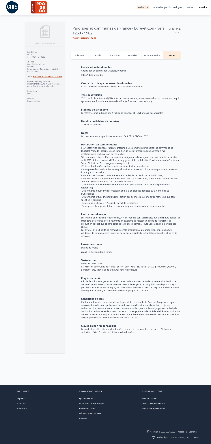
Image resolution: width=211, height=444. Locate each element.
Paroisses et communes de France (47, 76)
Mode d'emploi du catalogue (167, 7)
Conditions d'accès (87, 408)
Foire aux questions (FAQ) (90, 413)
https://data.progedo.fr (92, 74)
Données (132, 55)
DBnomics (21, 403)
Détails (97, 55)
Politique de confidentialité (153, 403)
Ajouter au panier (175, 30)
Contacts (83, 418)
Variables (115, 55)
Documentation (152, 55)
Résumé (79, 55)
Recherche (143, 7)
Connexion (202, 7)
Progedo (180, 432)
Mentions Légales (149, 398)
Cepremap (21, 398)
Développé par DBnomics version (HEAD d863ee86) (177, 437)
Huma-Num (22, 408)
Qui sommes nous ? (87, 398)
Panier (190, 7)
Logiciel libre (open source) (153, 408)
